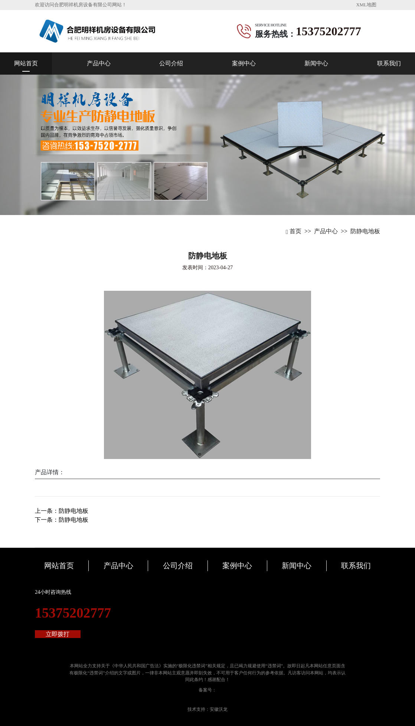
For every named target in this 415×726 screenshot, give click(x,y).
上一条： (61, 511)
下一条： (61, 520)
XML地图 (366, 4)
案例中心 (244, 63)
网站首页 (26, 63)
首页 (293, 231)
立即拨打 (57, 634)
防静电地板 (365, 231)
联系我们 (389, 63)
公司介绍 (171, 63)
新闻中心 (316, 63)
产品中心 (99, 63)
